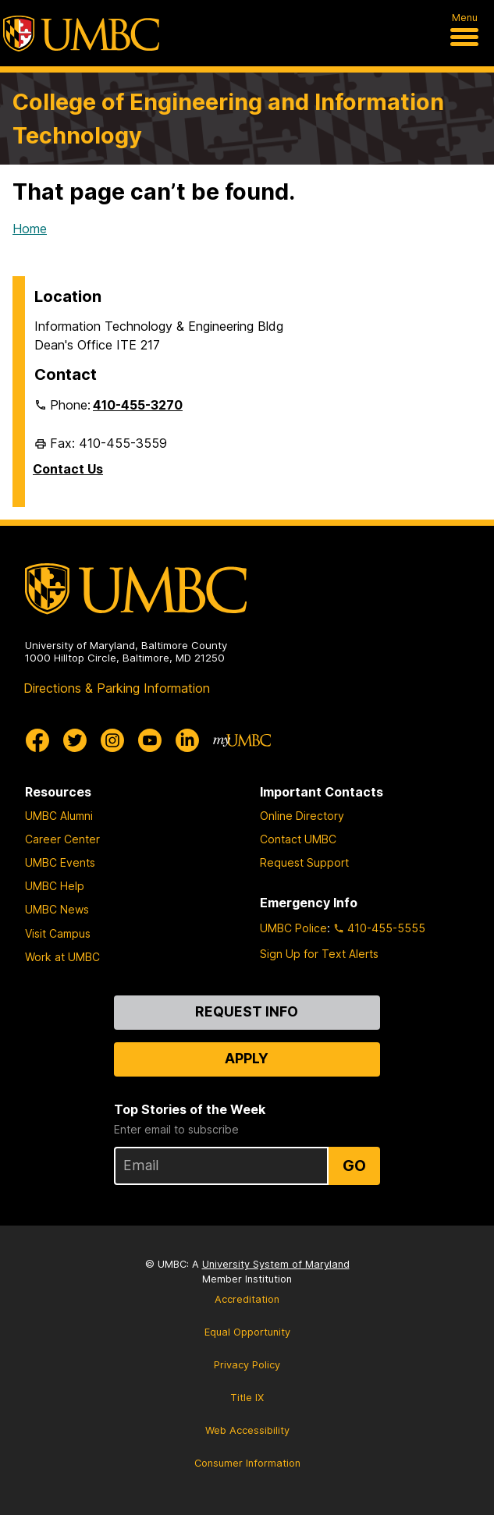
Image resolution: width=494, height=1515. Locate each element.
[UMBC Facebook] (37, 740)
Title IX (247, 1397)
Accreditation (247, 1299)
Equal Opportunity (247, 1332)
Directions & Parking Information (116, 688)
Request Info (246, 1011)
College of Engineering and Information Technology (228, 118)
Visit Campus (58, 933)
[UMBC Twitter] (75, 740)
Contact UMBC (298, 839)
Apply (246, 1058)
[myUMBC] (242, 740)
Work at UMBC (62, 956)
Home (29, 228)
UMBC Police (293, 928)
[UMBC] (81, 33)
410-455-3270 (138, 405)
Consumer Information (247, 1463)
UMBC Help (54, 885)
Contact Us (68, 469)
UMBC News (57, 909)
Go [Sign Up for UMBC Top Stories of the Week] (354, 1165)
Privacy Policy (247, 1365)
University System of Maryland (276, 1264)
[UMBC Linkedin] (187, 740)
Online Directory (302, 815)
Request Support (304, 862)
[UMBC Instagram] (112, 740)
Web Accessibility (247, 1430)
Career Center (62, 839)
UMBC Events (60, 862)
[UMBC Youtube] (150, 740)
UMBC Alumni (59, 815)
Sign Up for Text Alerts (319, 953)
